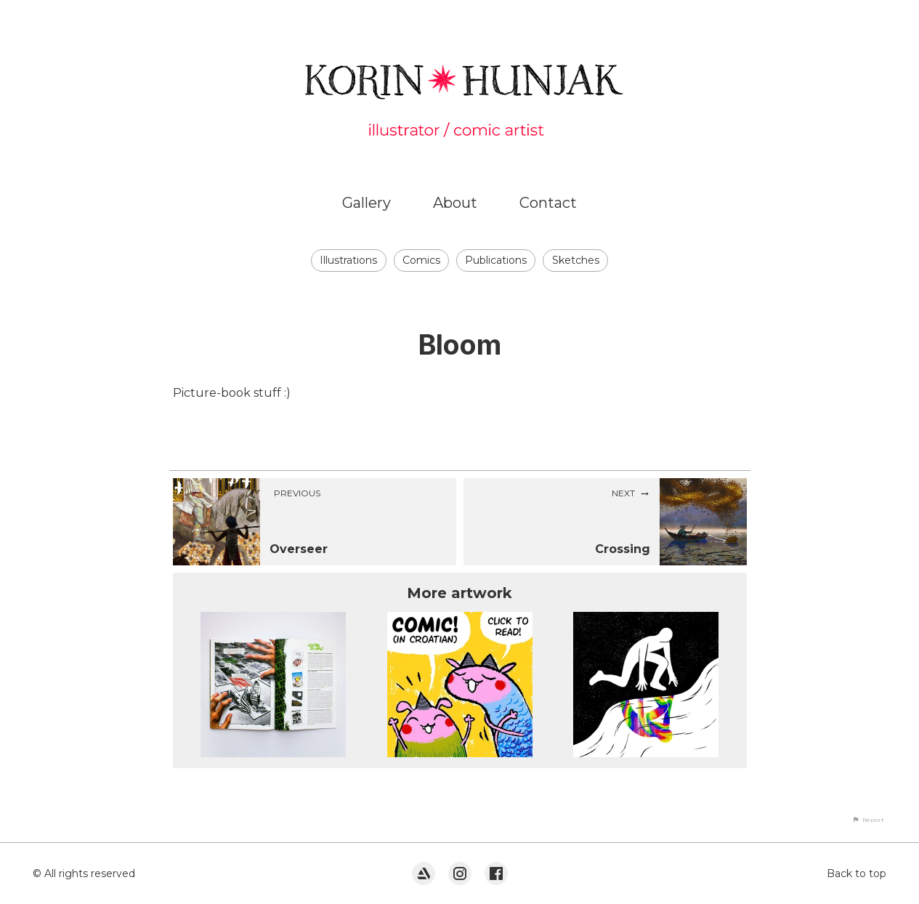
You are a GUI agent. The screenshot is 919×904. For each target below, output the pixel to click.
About (455, 202)
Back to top (856, 873)
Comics (421, 260)
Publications (496, 260)
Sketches (575, 260)
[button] (868, 820)
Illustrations (348, 260)
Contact (548, 202)
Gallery (366, 202)
